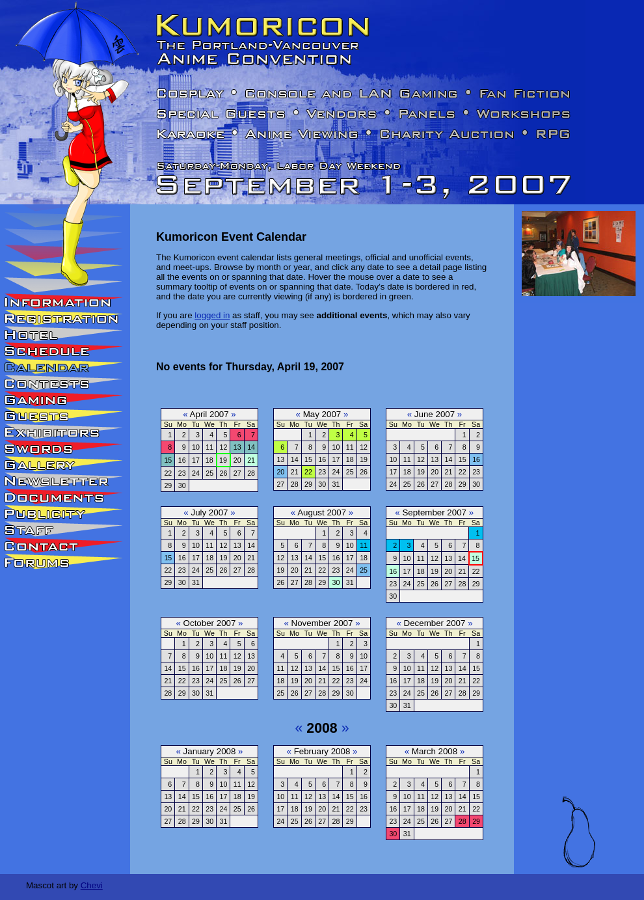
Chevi (92, 885)
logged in (212, 315)
